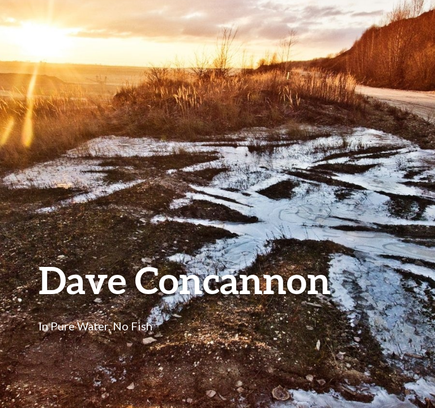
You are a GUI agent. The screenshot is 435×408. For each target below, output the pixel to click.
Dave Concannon (185, 279)
